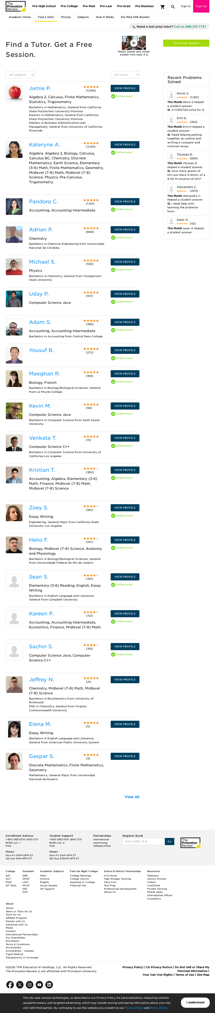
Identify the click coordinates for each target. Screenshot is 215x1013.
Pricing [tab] (65, 17)
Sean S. (38, 577)
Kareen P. (41, 614)
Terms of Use (158, 1007)
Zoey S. (38, 508)
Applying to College (82, 882)
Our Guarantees (15, 937)
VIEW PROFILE (124, 88)
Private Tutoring (157, 888)
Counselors (154, 898)
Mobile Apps (155, 892)
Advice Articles (156, 878)
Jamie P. (40, 88)
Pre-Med (89, 6)
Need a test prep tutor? (169, 27)
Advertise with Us (17, 924)
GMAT (26, 878)
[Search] (173, 7)
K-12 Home (110, 875)
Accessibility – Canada (20, 950)
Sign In (185, 6)
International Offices (159, 895)
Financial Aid (78, 885)
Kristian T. (42, 470)
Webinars (153, 875)
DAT (24, 888)
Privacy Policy (134, 1007)
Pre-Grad (123, 6)
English (44, 882)
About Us (110, 892)
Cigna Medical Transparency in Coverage (22, 956)
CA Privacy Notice (159, 967)
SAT (8, 875)
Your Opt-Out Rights (158, 974)
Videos (151, 882)
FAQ (8, 845)
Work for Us (13, 914)
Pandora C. (43, 201)
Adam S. (40, 322)
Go (170, 841)
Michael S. (42, 262)
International (101, 839)
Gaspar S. (41, 756)
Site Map (203, 974)
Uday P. (39, 294)
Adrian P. (41, 230)
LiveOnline (153, 885)
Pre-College (69, 6)
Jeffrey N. (41, 680)
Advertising (100, 842)
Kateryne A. (44, 145)
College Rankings (80, 875)
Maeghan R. (44, 374)
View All (132, 797)
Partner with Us (15, 921)
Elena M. (40, 724)
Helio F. (39, 540)
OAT (25, 892)
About (9, 908)
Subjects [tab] (83, 17)
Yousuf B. (41, 350)
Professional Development (120, 888)
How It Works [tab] (105, 17)
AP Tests (11, 885)
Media (9, 927)
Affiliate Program (16, 917)
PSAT (9, 882)
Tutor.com (110, 882)
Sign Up (201, 6)
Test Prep (110, 885)
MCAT (26, 885)
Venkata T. (42, 438)
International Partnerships (22, 934)
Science (45, 878)
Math (43, 875)
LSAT (25, 882)
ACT (8, 878)
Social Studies (48, 885)
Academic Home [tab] (20, 17)
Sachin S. (41, 646)
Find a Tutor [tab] (46, 17)
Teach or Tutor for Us (19, 911)
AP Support (47, 888)
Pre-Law (106, 6)
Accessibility (13, 947)
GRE (25, 875)
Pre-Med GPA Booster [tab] (135, 17)
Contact (11, 931)
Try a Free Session (186, 43)
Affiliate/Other (102, 845)
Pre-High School (44, 6)
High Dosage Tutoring (117, 878)
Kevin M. (40, 406)
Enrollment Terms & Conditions (18, 943)
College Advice (79, 878)
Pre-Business (144, 6)
